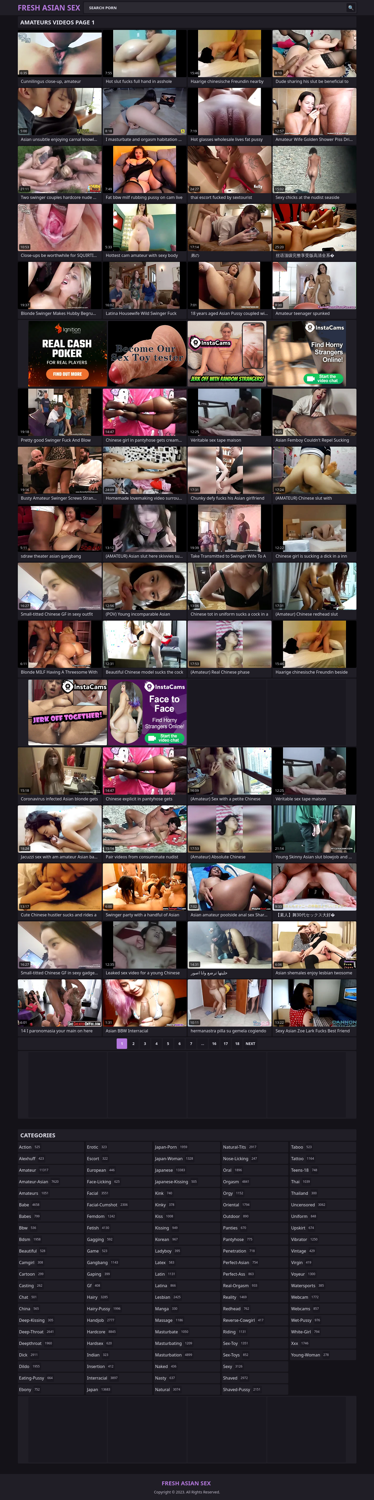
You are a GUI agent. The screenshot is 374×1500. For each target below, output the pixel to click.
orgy (234, 1193)
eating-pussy (36, 1378)
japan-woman (174, 1159)
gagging (100, 1239)
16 (214, 1043)
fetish (98, 1228)
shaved (236, 1378)
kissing (167, 1228)
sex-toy (236, 1343)
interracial (103, 1378)
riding (235, 1332)
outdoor (236, 1216)
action (30, 1147)
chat (28, 1297)
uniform (304, 1216)
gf (94, 1286)
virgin (302, 1262)
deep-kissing (37, 1320)
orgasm (237, 1182)
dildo (30, 1366)
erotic (97, 1147)
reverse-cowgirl (244, 1320)
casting (31, 1286)
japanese (170, 1170)
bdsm (30, 1239)
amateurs (34, 1193)
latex (165, 1262)
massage (169, 1320)
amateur (34, 1170)
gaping (99, 1274)
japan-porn (172, 1147)
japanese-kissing (176, 1182)
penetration (239, 1251)
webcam (305, 1297)
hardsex (100, 1343)
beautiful (33, 1251)
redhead (236, 1309)
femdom (101, 1216)
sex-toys (236, 1355)
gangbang (103, 1262)
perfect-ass (239, 1274)
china (29, 1309)
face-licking (104, 1182)
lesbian (168, 1297)
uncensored (309, 1205)
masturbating (174, 1343)
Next (250, 1043)
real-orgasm (240, 1286)
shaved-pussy (242, 1389)
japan (99, 1389)
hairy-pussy (104, 1309)
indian (98, 1355)
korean (167, 1239)
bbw (28, 1228)
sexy (233, 1366)
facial (98, 1193)
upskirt (303, 1228)
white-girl (306, 1332)
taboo (302, 1147)
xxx (300, 1343)
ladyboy (168, 1251)
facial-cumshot (108, 1205)
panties (235, 1228)
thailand (304, 1193)
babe (30, 1205)
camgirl (32, 1262)
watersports (308, 1286)
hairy (98, 1297)
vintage (303, 1251)
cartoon (32, 1274)
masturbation (174, 1355)
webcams (305, 1309)
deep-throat (37, 1332)
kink (164, 1193)
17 (226, 1043)
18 (237, 1043)
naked (166, 1366)
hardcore (102, 1332)
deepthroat (36, 1343)
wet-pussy (306, 1320)
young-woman (310, 1355)
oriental (237, 1205)
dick (29, 1355)
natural (168, 1389)
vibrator (305, 1239)
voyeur (304, 1274)
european (101, 1170)
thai (301, 1182)
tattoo (303, 1159)
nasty (165, 1378)
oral (233, 1170)
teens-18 (305, 1170)
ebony (30, 1389)
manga (167, 1309)
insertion (101, 1366)
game (98, 1251)
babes (30, 1216)
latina (166, 1286)
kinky (165, 1205)
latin (166, 1274)
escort (98, 1159)
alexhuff (32, 1159)
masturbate (172, 1332)
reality (235, 1297)
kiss (165, 1216)
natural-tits (240, 1147)
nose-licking (240, 1159)
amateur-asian (39, 1182)
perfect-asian (241, 1262)
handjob (101, 1320)
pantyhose (238, 1239)
